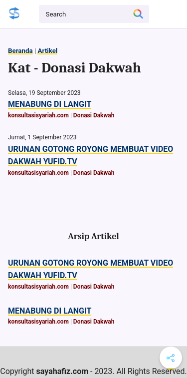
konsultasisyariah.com (38, 115)
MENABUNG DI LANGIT (49, 104)
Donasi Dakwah (94, 115)
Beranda (20, 50)
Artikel (47, 50)
